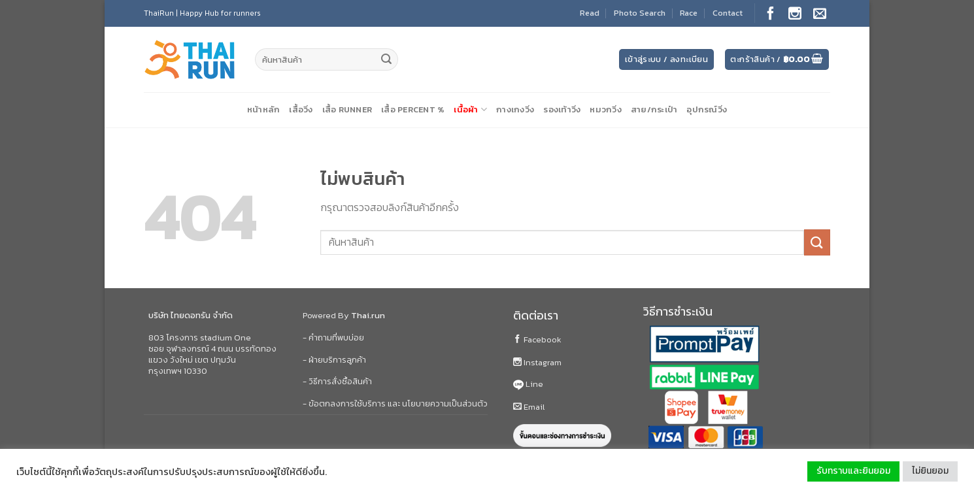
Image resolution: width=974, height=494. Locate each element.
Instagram (537, 362)
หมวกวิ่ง (606, 109)
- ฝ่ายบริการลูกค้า (334, 360)
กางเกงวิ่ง (515, 109)
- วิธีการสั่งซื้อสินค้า (337, 381)
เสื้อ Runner (347, 109)
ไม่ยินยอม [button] (930, 471)
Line (528, 384)
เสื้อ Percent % (413, 109)
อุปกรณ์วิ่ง (706, 109)
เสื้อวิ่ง (300, 109)
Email (529, 407)
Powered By (344, 315)
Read (589, 13)
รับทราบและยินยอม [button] (853, 471)
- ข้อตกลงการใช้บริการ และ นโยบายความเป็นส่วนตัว (395, 403)
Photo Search (639, 13)
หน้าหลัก (263, 109)
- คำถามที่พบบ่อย (333, 337)
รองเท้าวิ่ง (561, 109)
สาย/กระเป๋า (654, 109)
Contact (728, 13)
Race (688, 13)
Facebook (537, 339)
